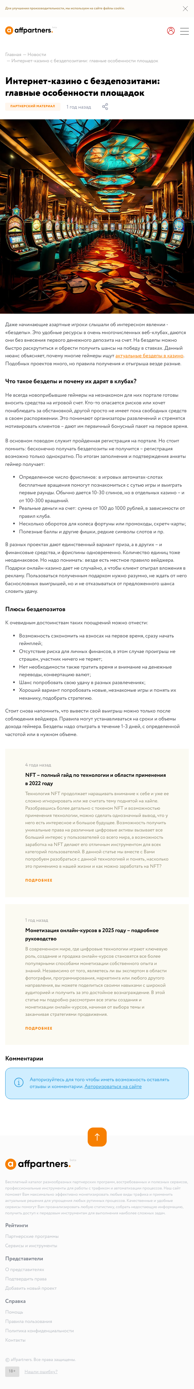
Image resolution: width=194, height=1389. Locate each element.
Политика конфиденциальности (39, 1331)
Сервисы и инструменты (31, 1246)
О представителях (24, 1270)
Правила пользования (28, 1321)
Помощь (14, 1312)
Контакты (15, 1340)
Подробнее (38, 880)
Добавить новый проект (31, 1288)
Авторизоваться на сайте (113, 1087)
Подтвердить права (26, 1279)
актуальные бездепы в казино (149, 356)
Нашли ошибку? (41, 1372)
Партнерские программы (32, 1236)
